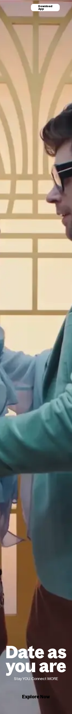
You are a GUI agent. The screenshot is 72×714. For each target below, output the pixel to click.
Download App (45, 7)
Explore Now (36, 696)
